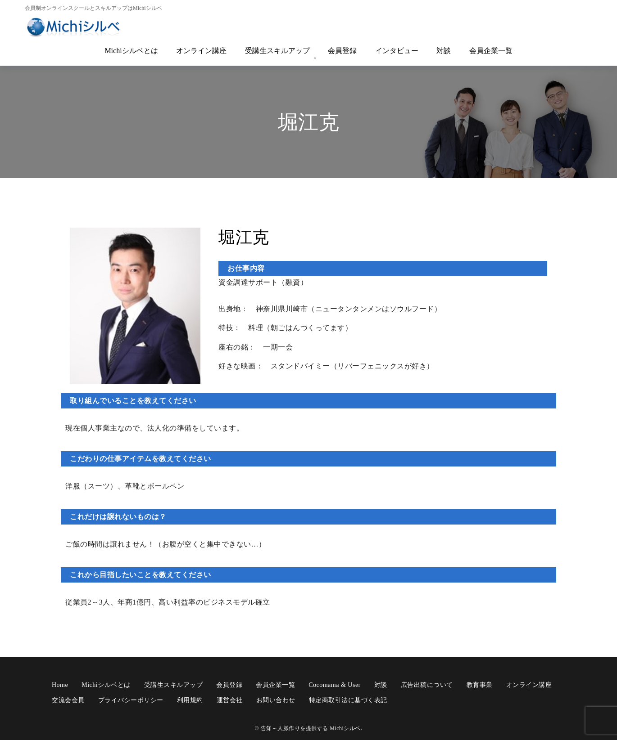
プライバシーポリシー (130, 698)
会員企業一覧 (491, 50)
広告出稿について (427, 682)
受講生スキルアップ (277, 50)
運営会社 (230, 698)
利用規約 (190, 698)
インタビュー (396, 50)
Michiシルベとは (131, 50)
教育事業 (480, 682)
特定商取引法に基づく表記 (348, 698)
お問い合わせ (275, 698)
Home (60, 682)
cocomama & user (334, 682)
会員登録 (342, 50)
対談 (443, 50)
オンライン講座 (201, 50)
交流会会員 (68, 698)
